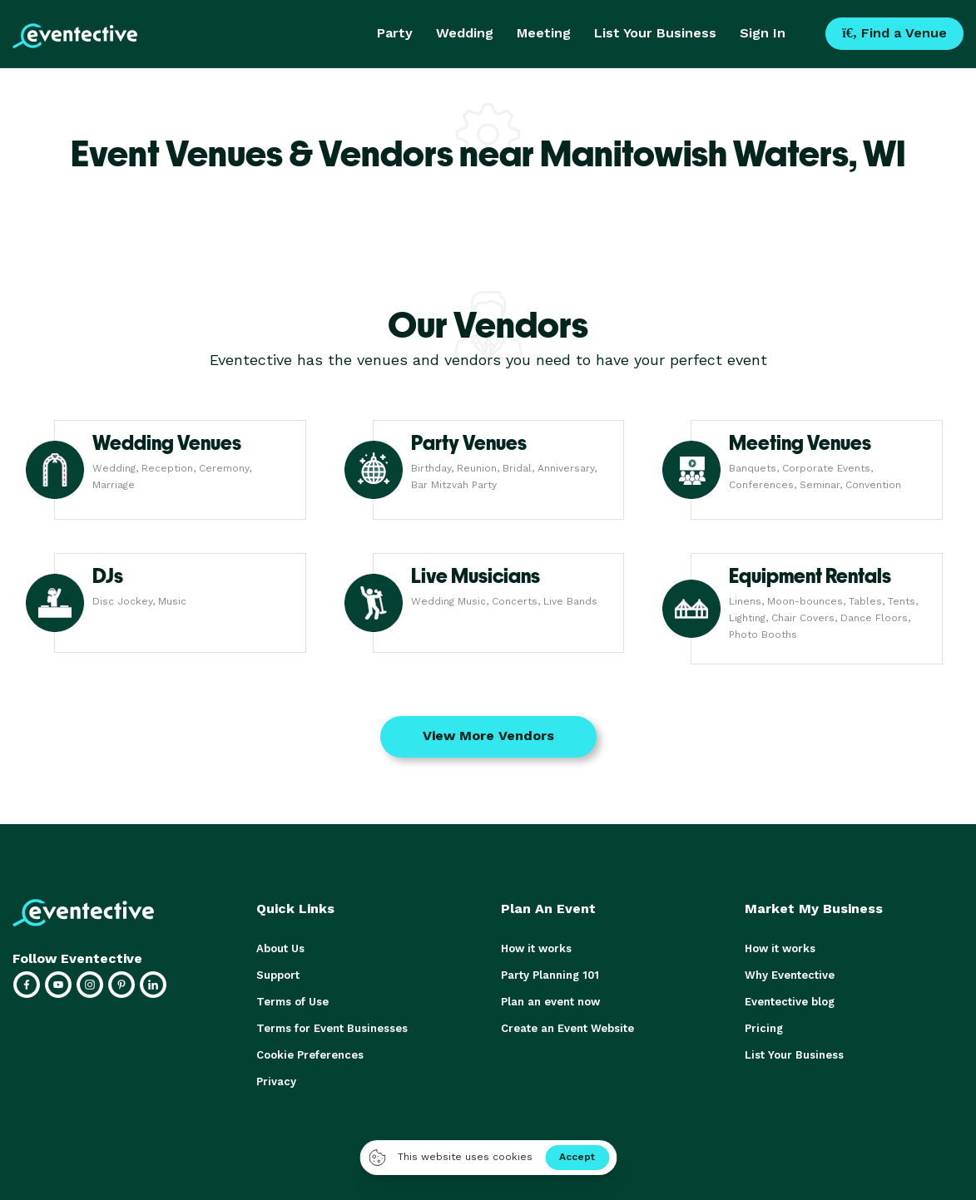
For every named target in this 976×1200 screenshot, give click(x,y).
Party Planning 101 (550, 975)
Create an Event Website (567, 1028)
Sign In (762, 33)
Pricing (764, 1028)
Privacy (276, 1081)
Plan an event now (550, 1001)
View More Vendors (488, 735)
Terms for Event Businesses (332, 1028)
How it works (536, 948)
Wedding (464, 33)
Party (395, 33)
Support (278, 975)
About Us (280, 948)
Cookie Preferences (310, 1055)
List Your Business (655, 33)
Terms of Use (292, 1001)
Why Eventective (790, 975)
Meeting (544, 33)
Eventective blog (790, 1001)
